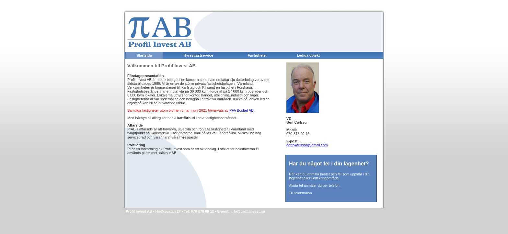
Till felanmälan (300, 193)
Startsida (144, 55)
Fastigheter (257, 55)
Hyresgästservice (198, 55)
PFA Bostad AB (241, 110)
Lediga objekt (308, 55)
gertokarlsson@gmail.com (307, 145)
